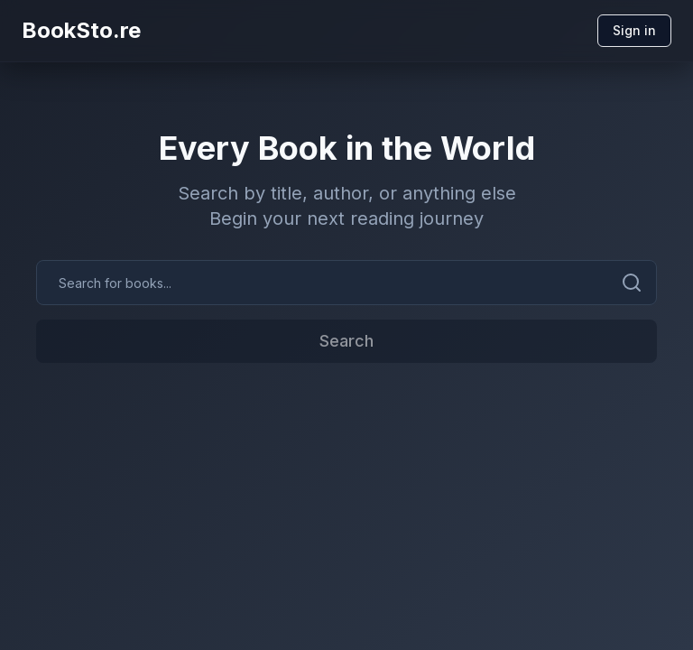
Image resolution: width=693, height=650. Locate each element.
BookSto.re (81, 30)
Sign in (634, 30)
